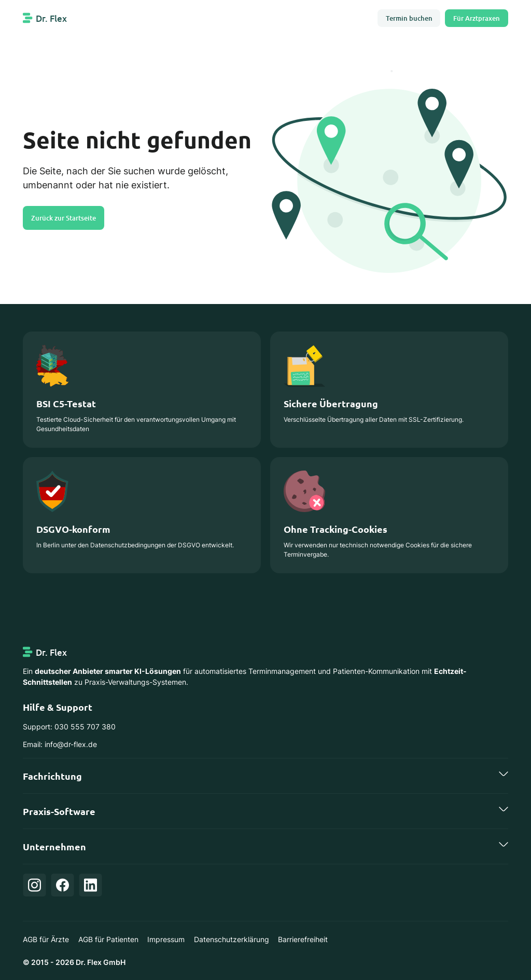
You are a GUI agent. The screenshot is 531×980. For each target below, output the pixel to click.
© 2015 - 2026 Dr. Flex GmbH (74, 962)
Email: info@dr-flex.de (60, 744)
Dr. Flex (51, 18)
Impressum (166, 939)
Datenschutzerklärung (231, 939)
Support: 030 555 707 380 (69, 726)
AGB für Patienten (108, 939)
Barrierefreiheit (303, 939)
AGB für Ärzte (46, 939)
